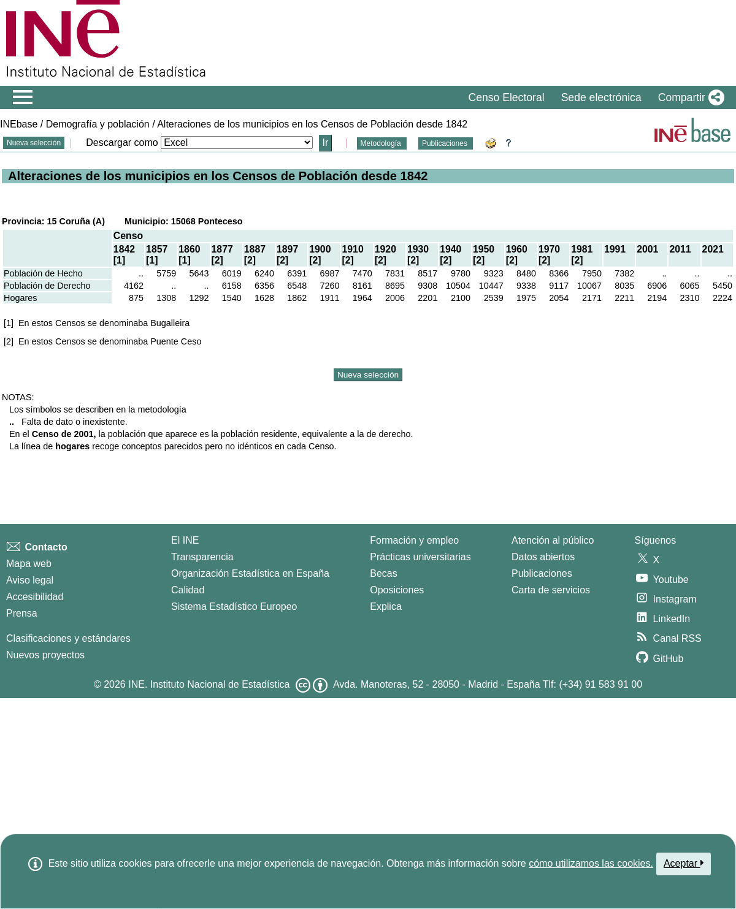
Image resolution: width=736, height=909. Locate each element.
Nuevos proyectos (45, 655)
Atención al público (553, 540)
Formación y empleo (414, 540)
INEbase (18, 124)
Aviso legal (29, 580)
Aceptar (683, 863)
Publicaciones (445, 143)
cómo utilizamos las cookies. (591, 863)
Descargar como (122, 142)
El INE (185, 540)
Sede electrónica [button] (601, 97)
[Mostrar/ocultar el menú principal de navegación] (23, 97)
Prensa (21, 613)
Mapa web (29, 563)
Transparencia (202, 557)
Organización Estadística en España (250, 573)
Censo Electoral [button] (506, 97)
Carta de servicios (551, 590)
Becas (383, 573)
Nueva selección (34, 143)
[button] (688, 97)
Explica (386, 606)
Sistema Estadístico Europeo (234, 606)
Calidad (187, 590)
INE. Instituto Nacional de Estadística (208, 684)
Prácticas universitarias (420, 557)
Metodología (382, 143)
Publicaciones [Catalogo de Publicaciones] (542, 573)
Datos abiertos (543, 557)
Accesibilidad (34, 596)
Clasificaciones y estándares (68, 638)
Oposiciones (397, 590)
